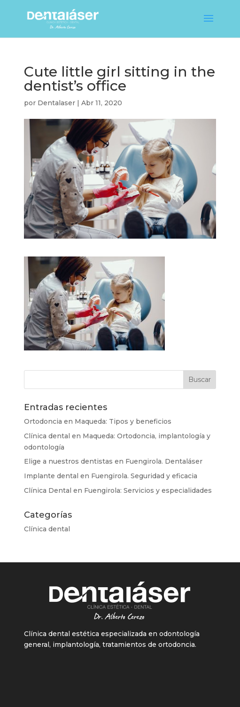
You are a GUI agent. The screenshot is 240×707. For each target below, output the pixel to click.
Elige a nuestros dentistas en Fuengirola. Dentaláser (113, 461)
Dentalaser (56, 103)
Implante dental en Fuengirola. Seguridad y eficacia (110, 476)
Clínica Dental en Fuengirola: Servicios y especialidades (118, 490)
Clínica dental (47, 529)
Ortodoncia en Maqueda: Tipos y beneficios (97, 421)
